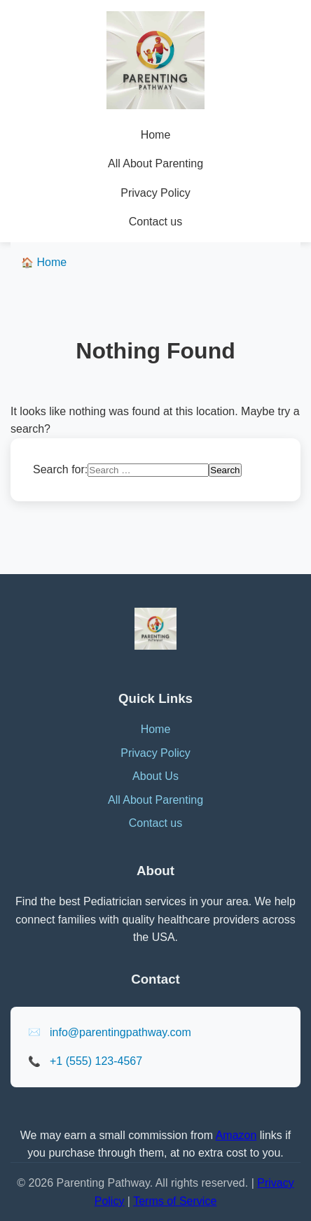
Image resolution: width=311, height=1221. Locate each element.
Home (156, 135)
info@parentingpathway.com (120, 1032)
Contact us (155, 222)
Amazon (236, 1135)
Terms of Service (174, 1201)
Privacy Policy (155, 193)
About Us (155, 776)
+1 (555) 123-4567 (96, 1061)
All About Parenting (155, 163)
